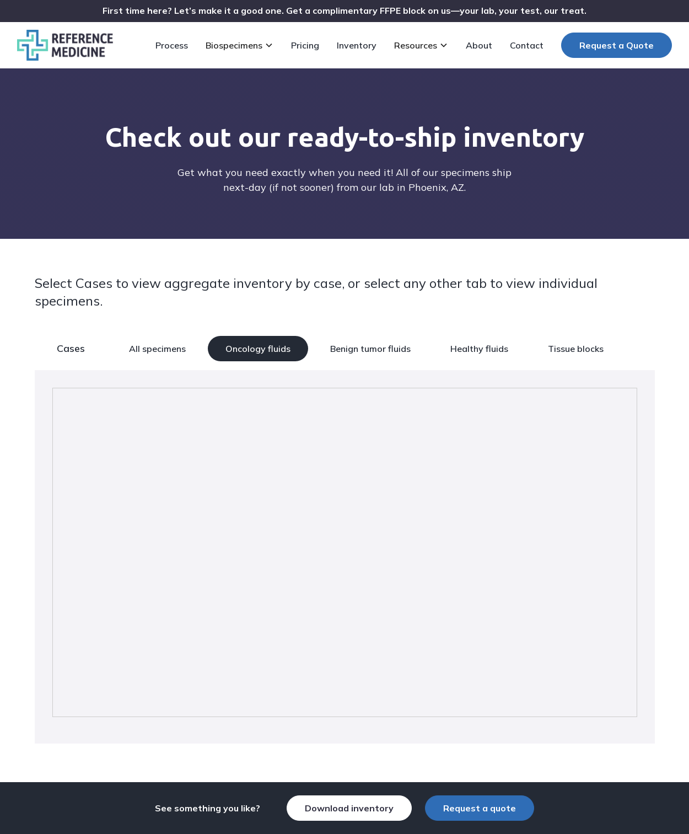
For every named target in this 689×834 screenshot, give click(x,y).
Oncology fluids (257, 348)
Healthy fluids (479, 348)
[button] (241, 45)
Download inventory (349, 808)
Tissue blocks (576, 348)
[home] (65, 45)
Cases (71, 348)
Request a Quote (616, 45)
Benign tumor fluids (370, 348)
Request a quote (479, 808)
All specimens (157, 348)
